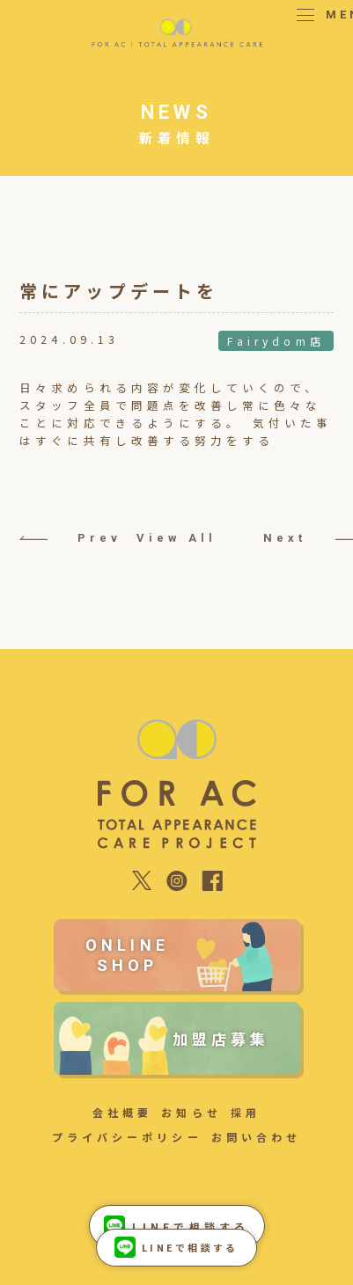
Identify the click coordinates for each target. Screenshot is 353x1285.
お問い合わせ (256, 1136)
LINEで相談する (177, 1247)
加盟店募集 (221, 1038)
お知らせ (191, 1112)
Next (298, 537)
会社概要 (122, 1112)
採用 (246, 1112)
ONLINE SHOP (126, 955)
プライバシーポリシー (127, 1136)
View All (176, 537)
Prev (54, 537)
